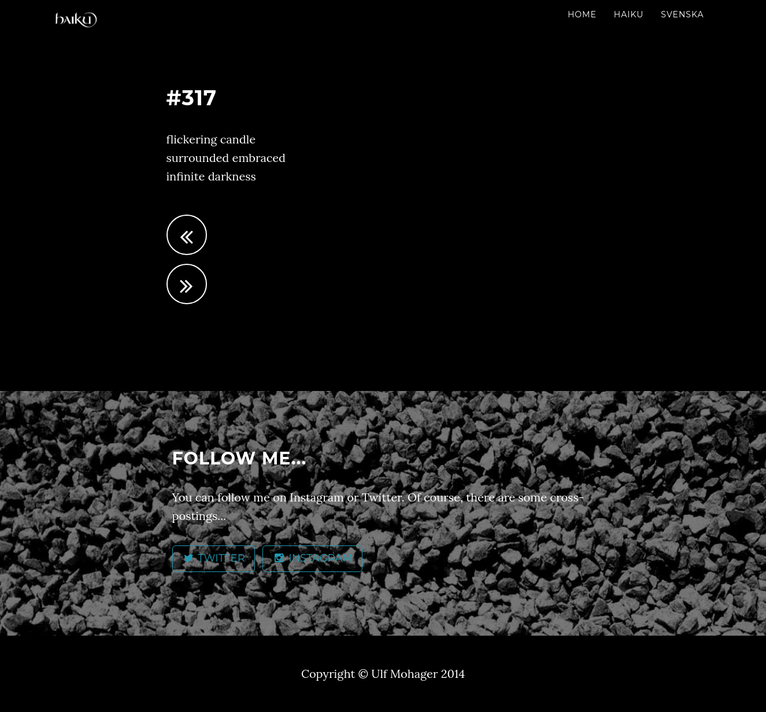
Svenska (682, 14)
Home (582, 14)
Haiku (629, 14)
